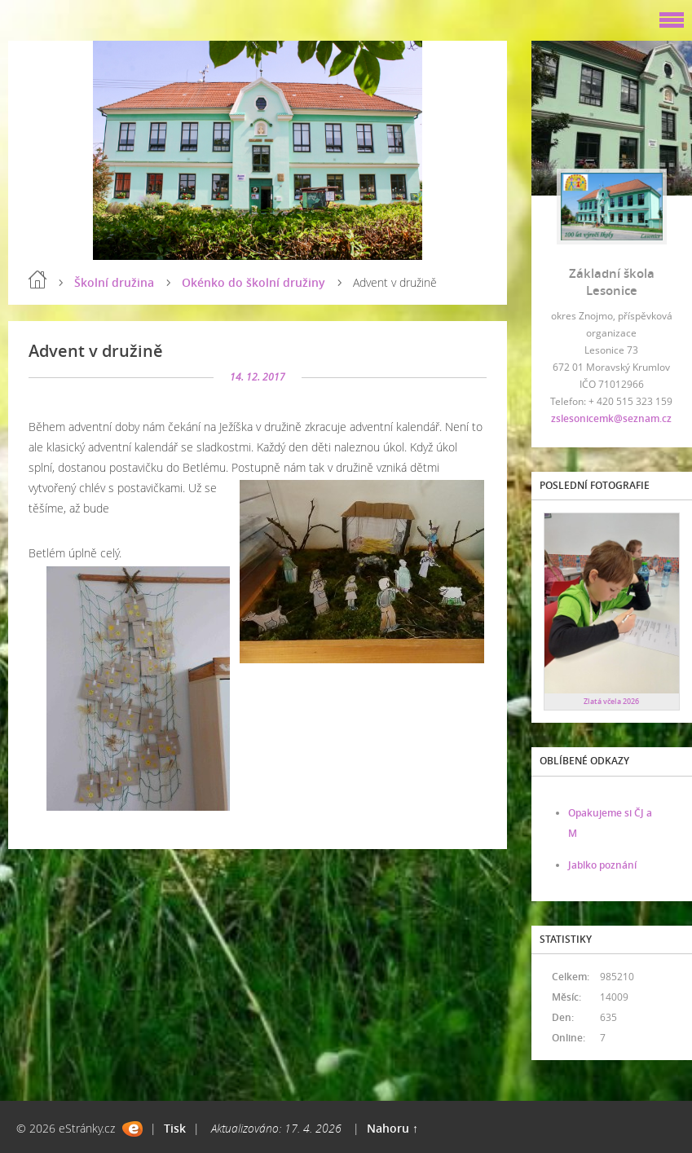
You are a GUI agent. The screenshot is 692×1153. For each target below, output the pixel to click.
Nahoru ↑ (392, 1128)
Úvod (37, 279)
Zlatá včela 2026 (611, 701)
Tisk (175, 1128)
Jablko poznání (602, 865)
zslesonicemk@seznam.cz (611, 418)
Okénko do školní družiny (253, 282)
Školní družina (114, 282)
